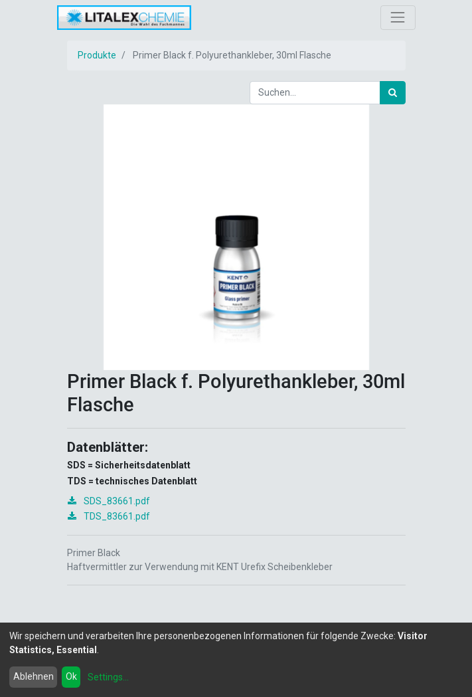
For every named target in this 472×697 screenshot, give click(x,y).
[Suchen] (393, 92)
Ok (71, 676)
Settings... (108, 677)
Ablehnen (33, 676)
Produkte (97, 55)
